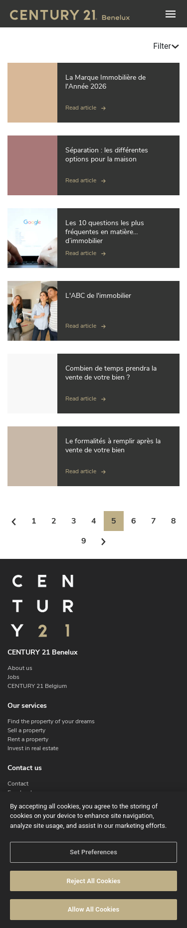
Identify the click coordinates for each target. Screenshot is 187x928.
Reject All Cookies (93, 881)
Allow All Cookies (94, 909)
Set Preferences (93, 852)
